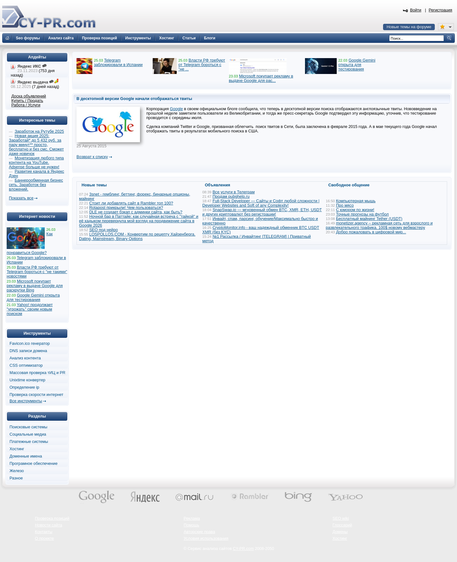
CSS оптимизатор (26, 365)
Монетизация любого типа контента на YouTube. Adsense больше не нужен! (36, 162)
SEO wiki (341, 518)
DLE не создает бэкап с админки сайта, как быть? (135, 212)
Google (176, 109)
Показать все (21, 198)
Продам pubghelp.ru (231, 196)
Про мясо (345, 205)
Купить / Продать (27, 100)
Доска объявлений (28, 96)
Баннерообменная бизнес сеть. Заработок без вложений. (36, 184)
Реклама (192, 518)
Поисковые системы (28, 427)
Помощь (191, 525)
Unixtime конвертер (27, 380)
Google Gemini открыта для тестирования (356, 64)
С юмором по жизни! (355, 210)
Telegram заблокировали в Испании (118, 62)
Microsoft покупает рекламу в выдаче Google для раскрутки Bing (35, 285)
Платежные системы (29, 441)
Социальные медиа (28, 434)
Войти (415, 10)
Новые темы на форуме (409, 27)
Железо (17, 471)
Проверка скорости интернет (36, 394)
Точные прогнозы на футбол (362, 214)
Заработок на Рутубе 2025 (39, 131)
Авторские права (199, 532)
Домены (340, 532)
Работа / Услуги (25, 105)
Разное (16, 478)
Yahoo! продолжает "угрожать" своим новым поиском (30, 309)
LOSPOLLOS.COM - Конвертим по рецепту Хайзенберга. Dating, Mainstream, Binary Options (137, 236)
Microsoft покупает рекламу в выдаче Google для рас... (261, 78)
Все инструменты (26, 401)
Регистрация (440, 10)
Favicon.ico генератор (30, 343)
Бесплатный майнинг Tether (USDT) (369, 219)
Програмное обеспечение (33, 463)
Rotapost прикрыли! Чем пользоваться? (126, 207)
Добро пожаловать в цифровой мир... (371, 232)
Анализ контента (25, 358)
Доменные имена (26, 456)
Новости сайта (48, 525)
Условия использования (206, 538)
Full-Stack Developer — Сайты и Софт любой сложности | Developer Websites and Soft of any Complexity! (261, 203)
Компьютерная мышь (356, 201)
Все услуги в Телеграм (234, 192)
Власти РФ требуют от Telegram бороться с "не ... (201, 64)
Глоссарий (342, 525)
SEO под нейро (103, 230)
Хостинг (17, 449)
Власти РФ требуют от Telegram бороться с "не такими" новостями (37, 271)
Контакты (43, 532)
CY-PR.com (243, 548)
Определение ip (24, 387)
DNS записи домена (28, 351)
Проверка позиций (52, 518)
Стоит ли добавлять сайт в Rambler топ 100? (131, 203)
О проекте (44, 538)
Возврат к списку (92, 157)
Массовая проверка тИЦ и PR (37, 373)
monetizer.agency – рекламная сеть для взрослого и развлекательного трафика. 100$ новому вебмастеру (379, 225)
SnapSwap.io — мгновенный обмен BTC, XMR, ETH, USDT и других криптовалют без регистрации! (262, 212)
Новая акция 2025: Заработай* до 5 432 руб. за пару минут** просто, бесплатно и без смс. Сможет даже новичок (36, 145)
